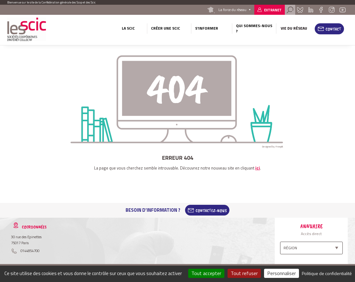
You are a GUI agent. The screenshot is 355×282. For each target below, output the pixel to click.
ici (257, 168)
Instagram (331, 10)
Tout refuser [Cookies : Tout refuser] (244, 273)
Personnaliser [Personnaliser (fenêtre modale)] (281, 273)
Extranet (273, 10)
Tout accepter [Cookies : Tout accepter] (206, 273)
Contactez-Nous (211, 210)
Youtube (343, 10)
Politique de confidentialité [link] (327, 273)
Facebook (320, 10)
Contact (333, 29)
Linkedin (310, 10)
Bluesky (300, 10)
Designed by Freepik (272, 146)
